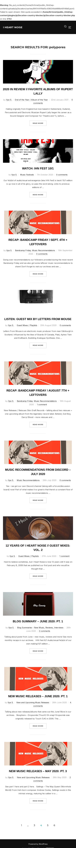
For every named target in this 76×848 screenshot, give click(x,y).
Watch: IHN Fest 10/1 (38, 168)
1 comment (42, 404)
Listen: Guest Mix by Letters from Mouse (37, 319)
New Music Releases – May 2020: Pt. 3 (38, 771)
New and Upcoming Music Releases (32, 702)
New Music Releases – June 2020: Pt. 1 (38, 696)
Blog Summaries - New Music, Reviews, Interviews (40, 627)
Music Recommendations (43, 250)
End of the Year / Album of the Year (31, 100)
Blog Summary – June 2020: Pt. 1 (38, 621)
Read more (40, 123)
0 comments (61, 174)
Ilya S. (9, 100)
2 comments (44, 631)
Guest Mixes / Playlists (27, 325)
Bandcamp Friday (23, 250)
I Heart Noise (12, 27)
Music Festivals (27, 174)
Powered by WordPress (38, 844)
